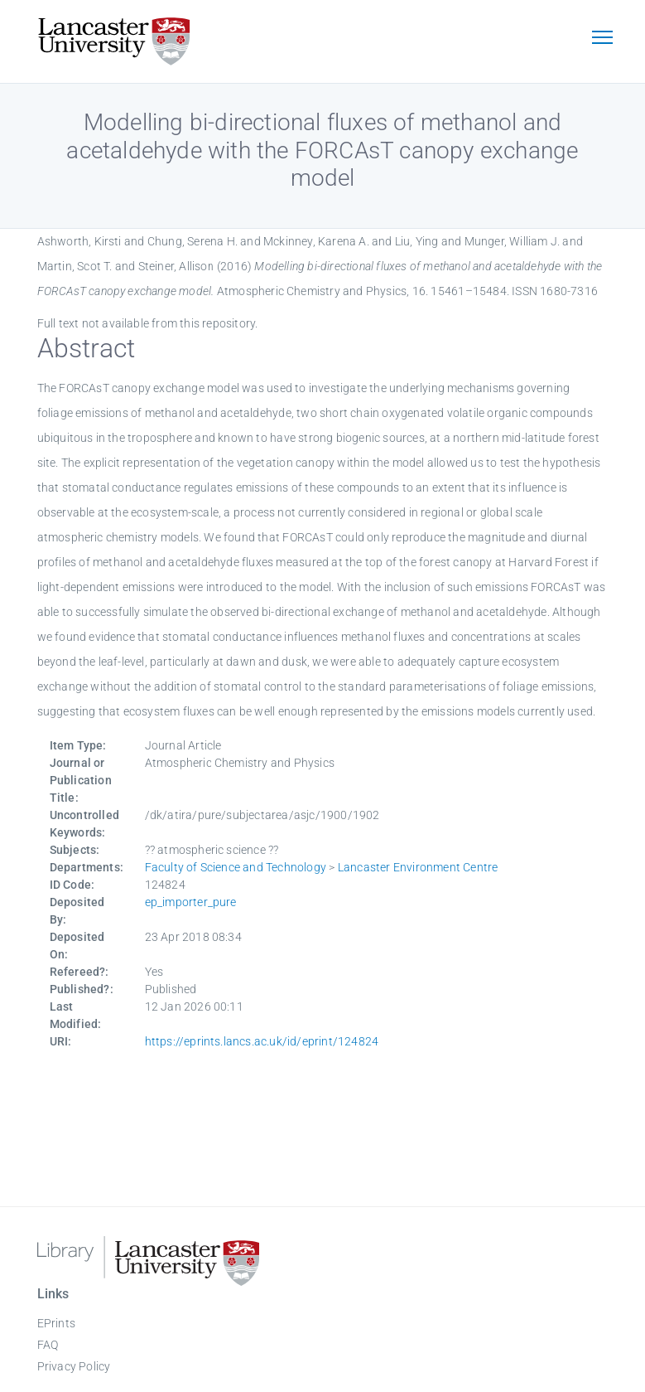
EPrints (56, 1323)
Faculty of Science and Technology (236, 867)
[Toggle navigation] (603, 39)
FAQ (48, 1344)
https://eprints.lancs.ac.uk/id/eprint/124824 (262, 1041)
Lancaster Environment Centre (418, 867)
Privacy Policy (74, 1366)
